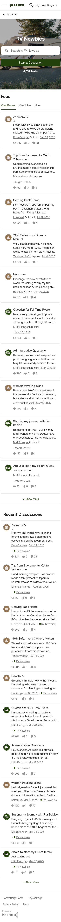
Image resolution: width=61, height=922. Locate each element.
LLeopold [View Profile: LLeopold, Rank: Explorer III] (18, 217)
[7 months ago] (47, 137)
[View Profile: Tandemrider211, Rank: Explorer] (8, 237)
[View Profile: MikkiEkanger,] (6, 710)
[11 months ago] (22, 182)
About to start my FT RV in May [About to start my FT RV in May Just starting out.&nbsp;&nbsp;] (33, 465)
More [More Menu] (38, 105)
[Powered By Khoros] (30, 914)
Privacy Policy (10, 904)
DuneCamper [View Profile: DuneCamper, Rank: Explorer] (21, 137)
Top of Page (35, 897)
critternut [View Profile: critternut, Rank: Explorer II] (18, 403)
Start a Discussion (30, 62)
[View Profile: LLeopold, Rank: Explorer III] (8, 202)
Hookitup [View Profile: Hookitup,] (16, 693)
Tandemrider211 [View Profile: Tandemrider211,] (20, 655)
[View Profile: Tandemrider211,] (6, 640)
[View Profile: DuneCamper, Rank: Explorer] (8, 119)
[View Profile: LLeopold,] (6, 609)
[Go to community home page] (17, 5)
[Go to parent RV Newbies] (21, 551)
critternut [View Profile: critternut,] (16, 799)
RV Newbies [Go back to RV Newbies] (10, 14)
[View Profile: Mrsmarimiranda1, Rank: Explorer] (8, 157)
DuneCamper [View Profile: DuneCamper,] (19, 545)
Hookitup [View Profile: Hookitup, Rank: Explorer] (18, 291)
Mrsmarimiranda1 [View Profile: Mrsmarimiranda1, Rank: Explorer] (23, 176)
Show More (30, 498)
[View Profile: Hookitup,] (6, 678)
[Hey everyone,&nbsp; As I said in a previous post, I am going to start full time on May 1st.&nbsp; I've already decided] (34, 359)
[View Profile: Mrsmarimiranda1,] (6, 567)
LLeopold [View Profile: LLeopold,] (16, 624)
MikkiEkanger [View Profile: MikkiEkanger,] (19, 725)
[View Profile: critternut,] (6, 785)
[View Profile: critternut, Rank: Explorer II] (8, 388)
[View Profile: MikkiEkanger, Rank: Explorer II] (8, 311)
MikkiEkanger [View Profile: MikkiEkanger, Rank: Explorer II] (21, 327)
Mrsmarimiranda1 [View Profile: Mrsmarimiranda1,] (21, 586)
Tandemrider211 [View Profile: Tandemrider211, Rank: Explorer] (22, 256)
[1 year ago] (43, 217)
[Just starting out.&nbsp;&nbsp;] (34, 470)
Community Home (12, 897)
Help (26, 904)
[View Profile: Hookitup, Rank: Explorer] (8, 276)
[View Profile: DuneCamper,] (6, 527)
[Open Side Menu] (4, 5)
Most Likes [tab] (25, 105)
